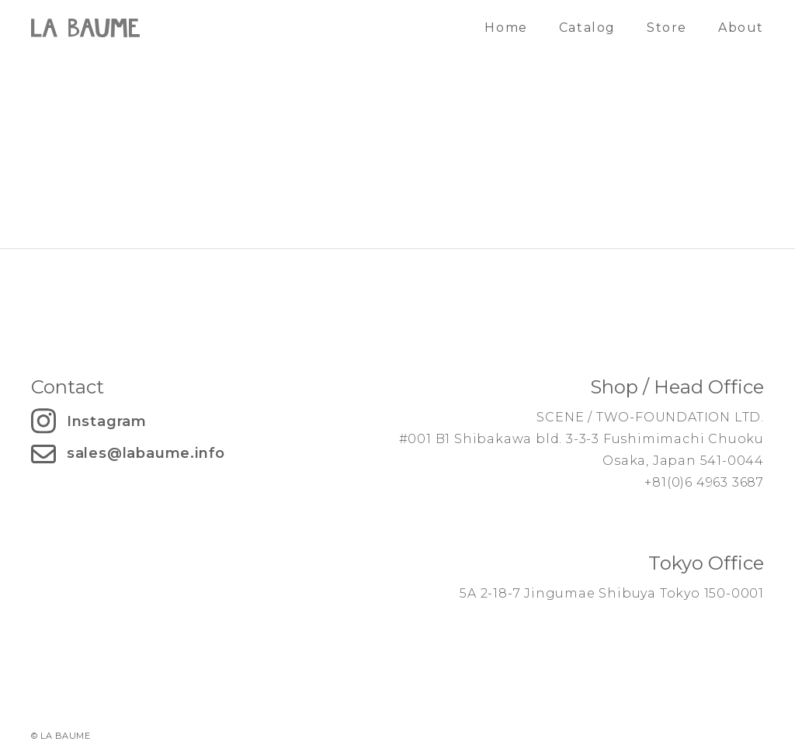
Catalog (587, 27)
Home (505, 27)
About (741, 27)
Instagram (89, 421)
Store (667, 27)
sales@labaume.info (128, 454)
